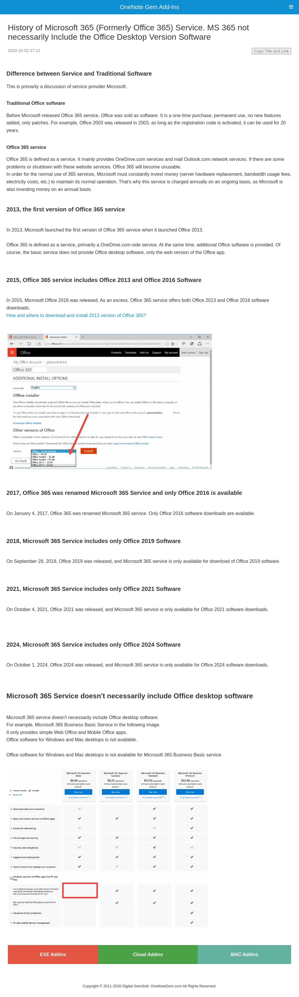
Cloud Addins (148, 954)
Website (149, 978)
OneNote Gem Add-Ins (149, 7)
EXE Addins (53, 954)
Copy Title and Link (271, 51)
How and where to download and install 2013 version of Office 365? (76, 315)
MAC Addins (244, 954)
